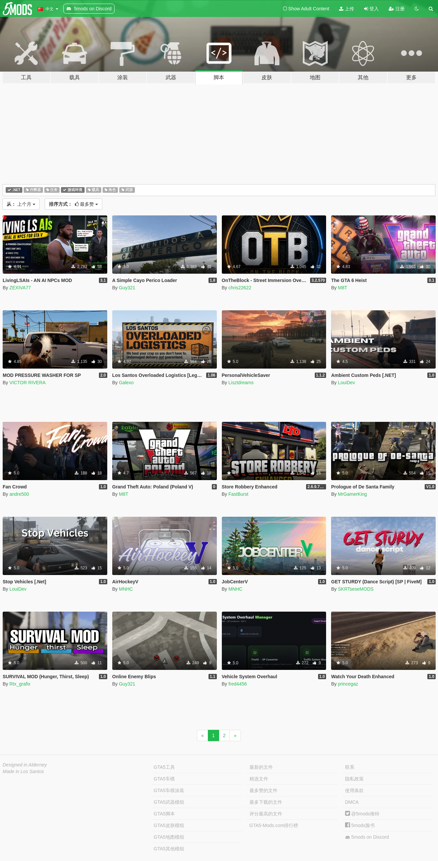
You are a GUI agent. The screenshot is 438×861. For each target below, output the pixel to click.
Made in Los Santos (23, 771)
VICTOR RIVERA (27, 382)
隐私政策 (354, 778)
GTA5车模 (164, 778)
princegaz (348, 684)
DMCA (352, 802)
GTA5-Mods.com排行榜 (273, 825)
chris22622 (239, 287)
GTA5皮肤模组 (169, 825)
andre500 (19, 494)
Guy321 (127, 287)
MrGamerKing (352, 494)
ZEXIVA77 (20, 287)
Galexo (126, 382)
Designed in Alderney (25, 764)
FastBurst (238, 494)
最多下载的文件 (265, 802)
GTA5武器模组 (169, 802)
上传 (346, 8)
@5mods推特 (362, 814)
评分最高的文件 (265, 813)
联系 (349, 767)
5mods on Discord (367, 837)
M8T (342, 287)
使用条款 (354, 790)
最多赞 (73, 204)
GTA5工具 (164, 767)
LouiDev (346, 382)
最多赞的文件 (263, 790)
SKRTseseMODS (355, 589)
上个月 (21, 204)
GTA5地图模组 (169, 837)
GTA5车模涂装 (169, 790)
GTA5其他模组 (169, 848)
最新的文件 (261, 767)
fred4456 (237, 684)
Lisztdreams (240, 382)
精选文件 (258, 778)
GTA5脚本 (164, 813)
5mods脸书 (360, 825)
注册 (397, 8)
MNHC (126, 589)
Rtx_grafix (19, 684)
